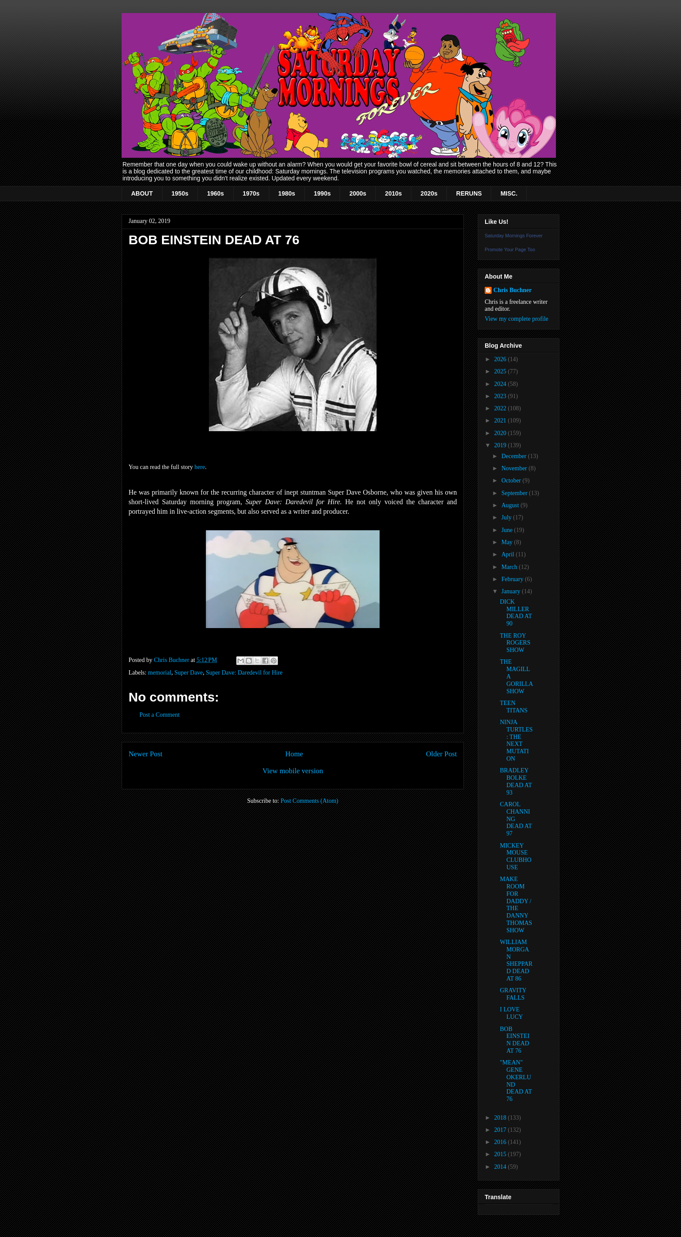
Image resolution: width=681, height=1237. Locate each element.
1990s (322, 193)
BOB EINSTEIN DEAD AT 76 (514, 1040)
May (507, 542)
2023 (501, 396)
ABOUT (142, 193)
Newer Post (145, 754)
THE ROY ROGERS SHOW (515, 643)
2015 (501, 1154)
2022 (501, 408)
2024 (501, 384)
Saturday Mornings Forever (513, 235)
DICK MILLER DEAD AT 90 (516, 613)
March (510, 567)
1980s (286, 193)
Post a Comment (159, 715)
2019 (501, 445)
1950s (180, 193)
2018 (501, 1117)
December (514, 456)
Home (294, 754)
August (510, 505)
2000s (357, 193)
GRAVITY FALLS (513, 994)
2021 (501, 420)
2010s (393, 193)
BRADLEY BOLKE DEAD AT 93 (516, 781)
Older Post (441, 754)
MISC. (508, 193)
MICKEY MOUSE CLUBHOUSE (516, 856)
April (508, 554)
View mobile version (292, 771)
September (515, 493)
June (507, 530)
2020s (428, 193)
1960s (215, 193)
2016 (501, 1142)
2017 (501, 1130)
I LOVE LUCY (511, 1013)
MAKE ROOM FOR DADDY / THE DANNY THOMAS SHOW (516, 905)
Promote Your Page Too (510, 249)
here (200, 467)
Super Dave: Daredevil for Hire (244, 672)
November (515, 468)
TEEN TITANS (514, 707)
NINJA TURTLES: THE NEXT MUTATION (516, 740)
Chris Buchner (512, 290)
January (511, 591)
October (511, 480)
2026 (501, 359)
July (507, 517)
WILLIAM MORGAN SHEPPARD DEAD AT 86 (516, 960)
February (513, 579)
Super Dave (188, 672)
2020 (501, 433)
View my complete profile (517, 319)
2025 (501, 371)
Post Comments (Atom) (309, 801)
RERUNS (469, 193)
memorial (160, 672)
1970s (251, 193)
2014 (501, 1167)
